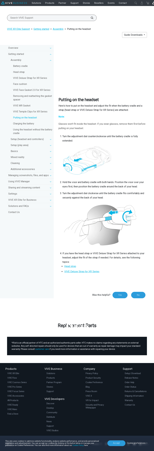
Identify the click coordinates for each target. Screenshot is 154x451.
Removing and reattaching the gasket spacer (32, 98)
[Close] (136, 3)
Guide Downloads (133, 34)
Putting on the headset (25, 117)
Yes (120, 295)
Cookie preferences (136, 443)
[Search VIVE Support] (90, 18)
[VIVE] (14, 2)
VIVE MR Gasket (21, 105)
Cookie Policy (78, 445)
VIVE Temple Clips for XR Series (30, 111)
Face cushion (20, 84)
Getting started (41, 29)
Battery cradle (20, 66)
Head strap (19, 72)
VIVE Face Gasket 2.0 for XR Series (31, 90)
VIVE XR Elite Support (18, 29)
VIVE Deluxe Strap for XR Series (30, 78)
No (138, 295)
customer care (42, 349)
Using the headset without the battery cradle (32, 131)
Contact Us (14, 212)
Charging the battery (23, 123)
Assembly (58, 29)
